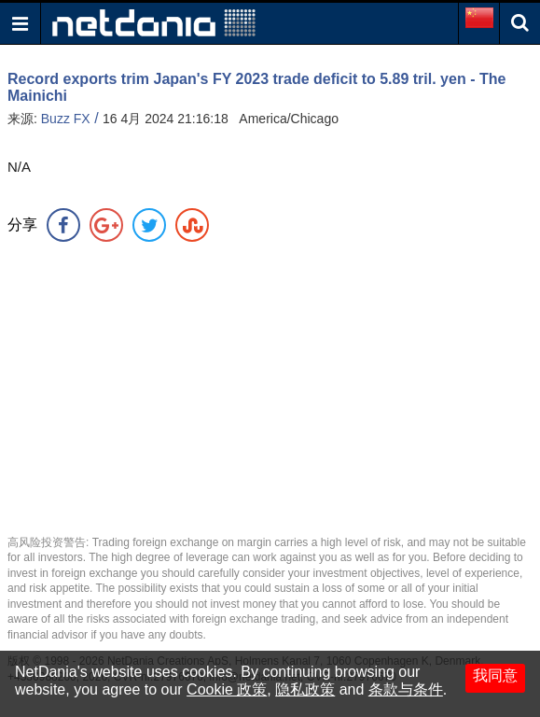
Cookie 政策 (227, 689)
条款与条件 (405, 689)
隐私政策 (305, 689)
